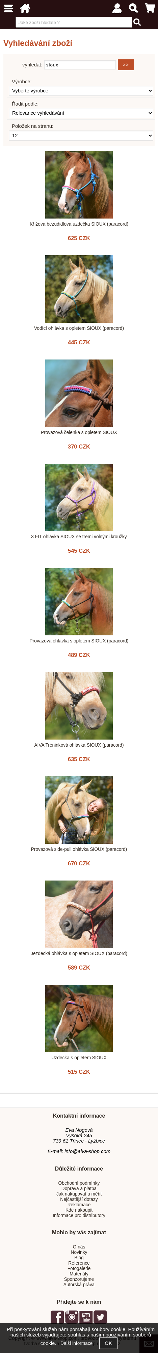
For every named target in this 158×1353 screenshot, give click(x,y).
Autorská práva (79, 1284)
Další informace (76, 1343)
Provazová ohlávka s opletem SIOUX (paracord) (79, 640)
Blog (78, 1257)
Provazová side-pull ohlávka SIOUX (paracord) (79, 849)
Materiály (79, 1273)
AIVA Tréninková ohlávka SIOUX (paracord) (79, 745)
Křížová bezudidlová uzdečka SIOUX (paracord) (79, 224)
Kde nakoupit (79, 1210)
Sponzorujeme (79, 1279)
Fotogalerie (79, 1268)
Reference (78, 1263)
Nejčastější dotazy (79, 1199)
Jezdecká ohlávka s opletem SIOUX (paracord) (79, 953)
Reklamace (79, 1204)
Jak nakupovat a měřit (79, 1194)
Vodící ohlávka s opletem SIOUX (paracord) (79, 328)
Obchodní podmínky (79, 1183)
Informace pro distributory (79, 1215)
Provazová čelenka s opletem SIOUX (79, 432)
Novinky (79, 1252)
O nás (79, 1246)
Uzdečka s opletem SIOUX (78, 1057)
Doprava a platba (79, 1188)
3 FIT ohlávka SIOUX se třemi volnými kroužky (79, 536)
